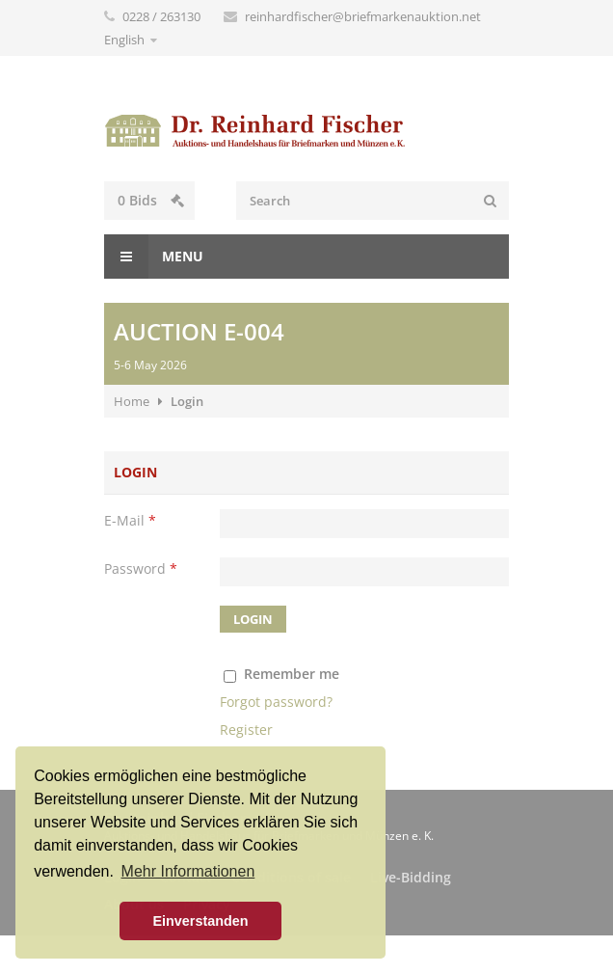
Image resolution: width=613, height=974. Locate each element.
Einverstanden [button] (200, 921)
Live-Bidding (410, 877)
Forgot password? (276, 701)
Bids (151, 200)
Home (131, 401)
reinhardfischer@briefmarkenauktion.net (363, 16)
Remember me (291, 673)
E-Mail (130, 520)
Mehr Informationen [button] (188, 871)
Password (140, 568)
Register (246, 729)
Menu (153, 256)
